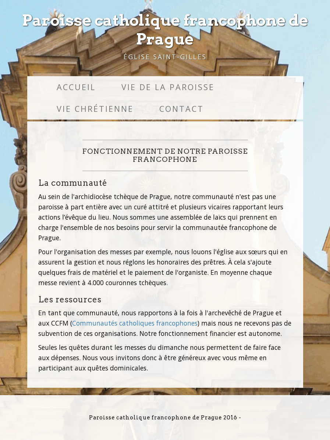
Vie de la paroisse (167, 87)
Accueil (76, 87)
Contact (181, 108)
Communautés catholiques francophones (135, 323)
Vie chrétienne (95, 108)
